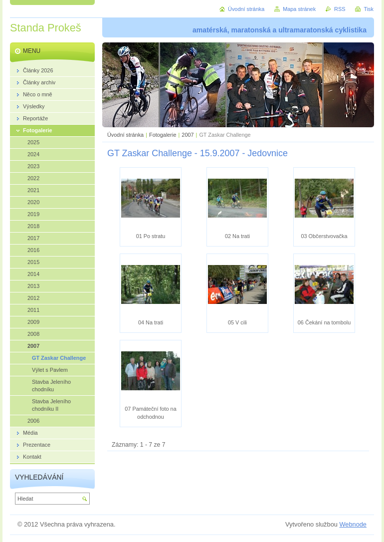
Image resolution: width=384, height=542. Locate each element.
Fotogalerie (162, 135)
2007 (187, 135)
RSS (339, 9)
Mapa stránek (299, 9)
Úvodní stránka (125, 135)
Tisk (369, 9)
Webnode (353, 524)
